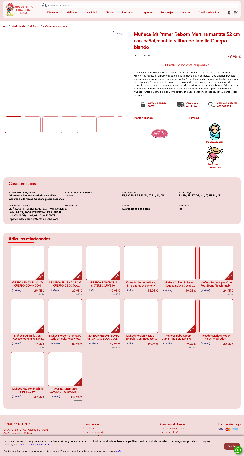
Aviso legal (88, 428)
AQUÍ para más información (35, 444)
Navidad (91, 12)
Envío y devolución (169, 432)
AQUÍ (119, 451)
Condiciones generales (171, 428)
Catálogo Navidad (209, 12)
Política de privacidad (94, 432)
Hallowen (72, 12)
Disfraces (52, 12)
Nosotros (127, 12)
